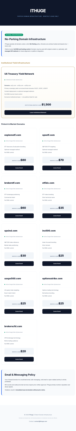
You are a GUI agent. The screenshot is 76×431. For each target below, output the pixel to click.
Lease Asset (19, 168)
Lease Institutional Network (38, 112)
